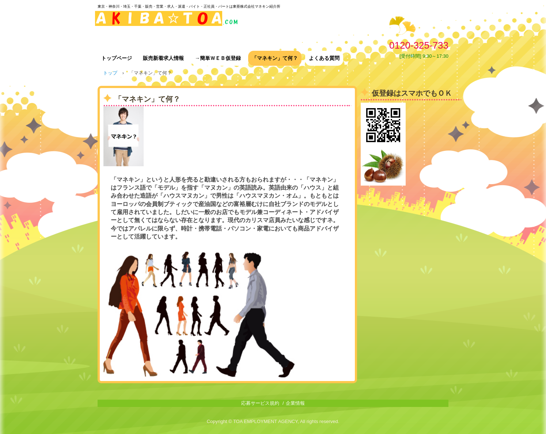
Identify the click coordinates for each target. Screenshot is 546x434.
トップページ (116, 58)
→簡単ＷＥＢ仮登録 (218, 58)
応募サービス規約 (260, 403)
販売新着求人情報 (163, 58)
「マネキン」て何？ (275, 58)
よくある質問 (324, 58)
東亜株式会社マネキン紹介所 (167, 23)
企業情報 (295, 403)
